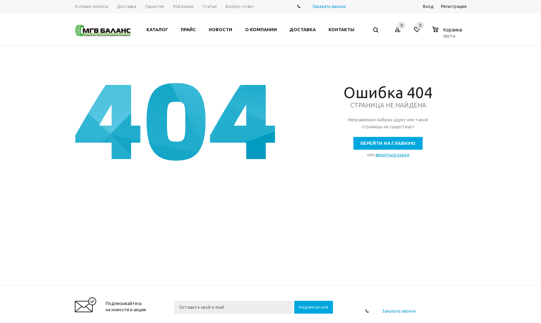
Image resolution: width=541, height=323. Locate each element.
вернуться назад (392, 154)
